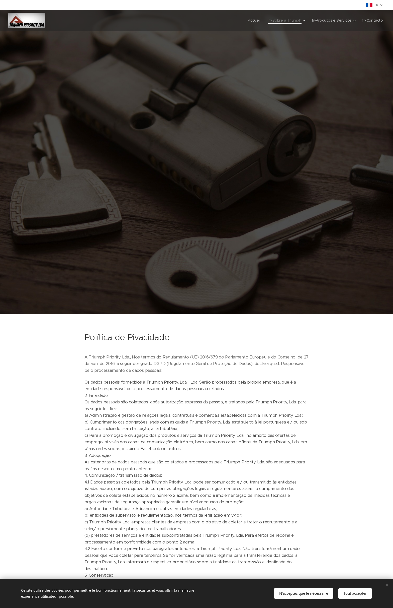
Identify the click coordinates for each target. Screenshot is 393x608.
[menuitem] (252, 20)
